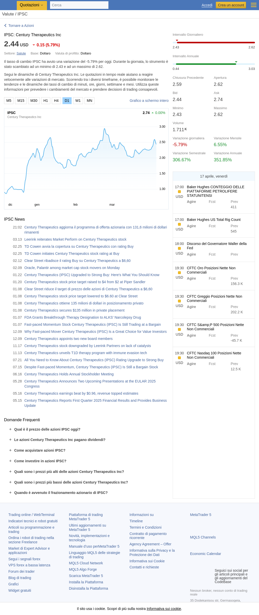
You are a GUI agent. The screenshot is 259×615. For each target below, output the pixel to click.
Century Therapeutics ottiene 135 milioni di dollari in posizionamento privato (83, 303)
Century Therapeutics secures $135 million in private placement (74, 310)
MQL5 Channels (203, 537)
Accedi (207, 5)
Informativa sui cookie (164, 609)
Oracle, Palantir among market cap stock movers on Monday (72, 268)
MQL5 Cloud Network (86, 563)
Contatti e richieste (144, 567)
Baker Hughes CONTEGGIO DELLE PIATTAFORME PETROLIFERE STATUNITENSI (215, 191)
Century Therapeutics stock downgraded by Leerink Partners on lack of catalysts (87, 346)
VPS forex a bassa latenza (29, 565)
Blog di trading (19, 578)
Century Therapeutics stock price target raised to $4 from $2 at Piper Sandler (84, 282)
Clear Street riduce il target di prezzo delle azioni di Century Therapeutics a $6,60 (88, 289)
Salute (21, 53)
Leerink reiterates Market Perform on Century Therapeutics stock (75, 239)
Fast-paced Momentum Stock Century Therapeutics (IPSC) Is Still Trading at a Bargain (92, 324)
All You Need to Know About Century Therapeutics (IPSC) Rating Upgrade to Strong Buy (94, 360)
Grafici (13, 584)
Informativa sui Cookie (147, 561)
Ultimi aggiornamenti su (87, 527)
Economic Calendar (205, 554)
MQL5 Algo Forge (83, 569)
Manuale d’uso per (94, 546)
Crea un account (231, 5)
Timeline (136, 521)
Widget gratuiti (19, 590)
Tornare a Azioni (21, 26)
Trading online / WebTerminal (31, 515)
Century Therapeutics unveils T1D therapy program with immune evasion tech (85, 353)
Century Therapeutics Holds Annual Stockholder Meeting (69, 374)
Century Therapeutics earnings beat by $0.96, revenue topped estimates (81, 393)
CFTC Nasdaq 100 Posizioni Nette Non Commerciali (214, 355)
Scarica (86, 576)
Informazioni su (142, 515)
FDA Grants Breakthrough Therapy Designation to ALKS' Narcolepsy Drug (82, 317)
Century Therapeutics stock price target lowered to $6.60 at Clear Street (81, 296)
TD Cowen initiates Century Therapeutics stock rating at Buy (71, 254)
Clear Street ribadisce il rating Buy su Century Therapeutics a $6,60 (77, 261)
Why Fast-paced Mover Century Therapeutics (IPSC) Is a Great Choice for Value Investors (95, 332)
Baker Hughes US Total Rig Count (213, 220)
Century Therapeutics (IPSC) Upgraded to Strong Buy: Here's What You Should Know (91, 275)
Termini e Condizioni (145, 527)
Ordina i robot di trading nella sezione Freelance (31, 540)
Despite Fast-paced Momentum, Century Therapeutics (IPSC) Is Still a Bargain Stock (91, 367)
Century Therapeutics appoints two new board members (68, 339)
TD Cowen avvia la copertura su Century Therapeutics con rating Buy (79, 246)
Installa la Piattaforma (86, 582)
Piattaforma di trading (86, 517)
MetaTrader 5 (201, 515)
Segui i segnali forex (24, 559)
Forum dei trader (21, 571)
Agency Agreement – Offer (150, 544)
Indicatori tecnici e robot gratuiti (33, 521)
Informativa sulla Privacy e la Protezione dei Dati (152, 552)
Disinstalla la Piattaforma (88, 588)
